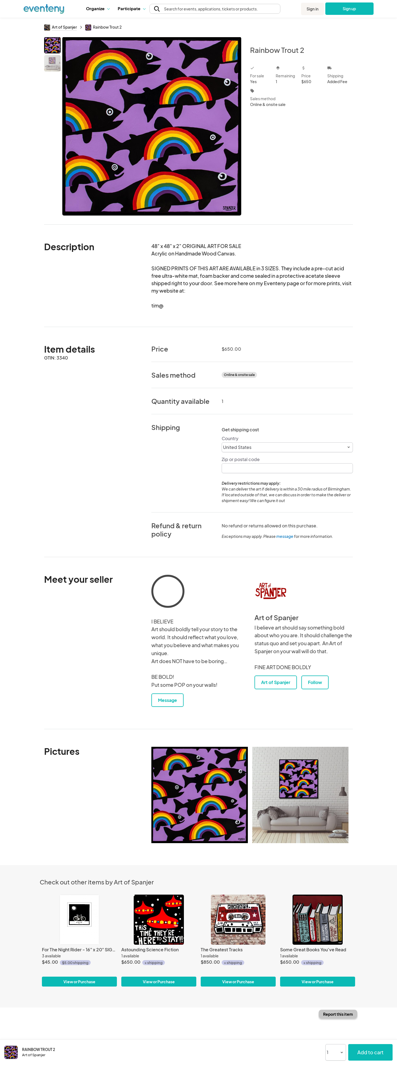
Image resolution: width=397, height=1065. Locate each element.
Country (230, 438)
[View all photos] (151, 126)
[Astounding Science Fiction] (158, 919)
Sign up (349, 8)
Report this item (338, 1014)
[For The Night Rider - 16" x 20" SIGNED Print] (79, 919)
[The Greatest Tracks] (238, 919)
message (285, 536)
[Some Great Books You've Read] (317, 919)
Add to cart (370, 1052)
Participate (131, 8)
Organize (97, 8)
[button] (97, 8)
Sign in (312, 8)
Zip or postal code (241, 459)
